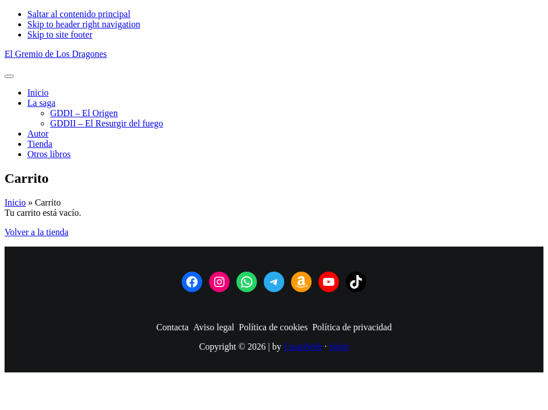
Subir (339, 346)
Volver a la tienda (36, 232)
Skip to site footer (59, 34)
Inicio (15, 202)
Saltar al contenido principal (78, 14)
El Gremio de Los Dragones (56, 54)
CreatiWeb (303, 346)
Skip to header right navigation (83, 24)
